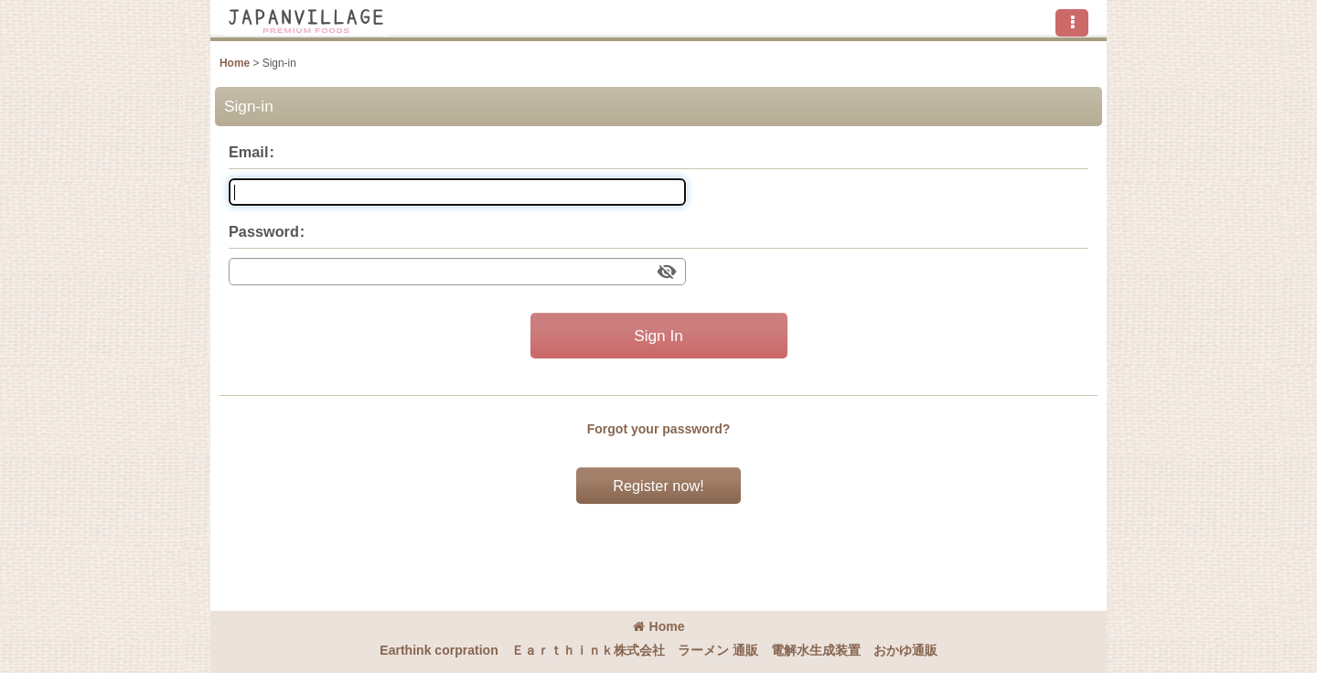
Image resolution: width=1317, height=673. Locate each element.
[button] (1071, 23)
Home (659, 626)
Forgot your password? (659, 429)
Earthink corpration (439, 650)
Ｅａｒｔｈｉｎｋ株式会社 (588, 650)
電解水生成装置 (816, 650)
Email (248, 152)
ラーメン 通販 (718, 650)
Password (264, 231)
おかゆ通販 (905, 650)
